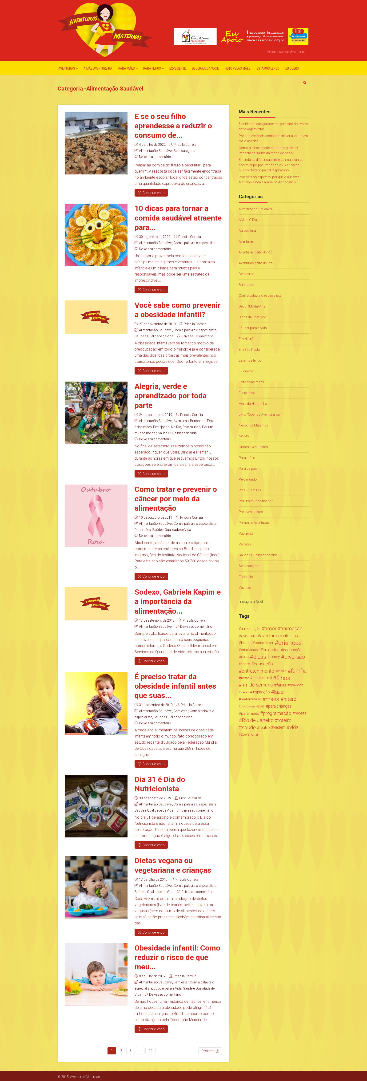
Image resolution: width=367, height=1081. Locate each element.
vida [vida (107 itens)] (294, 727)
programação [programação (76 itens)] (277, 713)
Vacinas (245, 587)
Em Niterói (246, 339)
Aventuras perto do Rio (256, 252)
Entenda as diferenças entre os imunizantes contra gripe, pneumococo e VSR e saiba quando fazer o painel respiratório (271, 165)
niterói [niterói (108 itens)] (290, 699)
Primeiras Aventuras (254, 523)
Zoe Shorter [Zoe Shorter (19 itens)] (249, 734)
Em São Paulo (249, 349)
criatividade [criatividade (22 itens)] (250, 650)
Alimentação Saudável (155, 151)
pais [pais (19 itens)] (261, 706)
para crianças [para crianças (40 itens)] (279, 706)
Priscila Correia (185, 144)
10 (150, 1050)
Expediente (177, 68)
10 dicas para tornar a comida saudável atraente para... (178, 218)
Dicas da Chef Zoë (252, 317)
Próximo (208, 1050)
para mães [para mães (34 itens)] (250, 713)
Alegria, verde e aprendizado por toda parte (171, 395)
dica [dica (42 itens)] (245, 657)
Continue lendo (151, 193)
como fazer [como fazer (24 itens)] (264, 643)
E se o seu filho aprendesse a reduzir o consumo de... (173, 126)
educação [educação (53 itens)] (263, 664)
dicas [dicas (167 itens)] (259, 657)
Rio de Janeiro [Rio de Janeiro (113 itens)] (258, 720)
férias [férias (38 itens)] (281, 685)
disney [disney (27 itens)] (274, 657)
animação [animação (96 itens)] (292, 628)
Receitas (245, 544)
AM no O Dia (248, 220)
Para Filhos (152, 68)
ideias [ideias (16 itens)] (245, 692)
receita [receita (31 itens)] (301, 713)
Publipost (246, 533)
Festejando (161, 426)
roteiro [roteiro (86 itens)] (284, 720)
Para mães (126, 68)
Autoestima (247, 231)
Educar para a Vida (168, 987)
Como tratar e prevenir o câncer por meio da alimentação (176, 498)
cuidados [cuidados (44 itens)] (271, 649)
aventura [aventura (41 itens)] (248, 635)
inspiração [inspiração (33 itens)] (261, 692)
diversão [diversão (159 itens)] (294, 657)
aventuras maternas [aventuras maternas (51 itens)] (279, 635)
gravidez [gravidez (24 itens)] (296, 685)
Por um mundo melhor (256, 501)
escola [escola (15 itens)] (281, 671)
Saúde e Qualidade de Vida (154, 336)
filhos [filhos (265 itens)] (283, 678)
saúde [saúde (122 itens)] (249, 727)
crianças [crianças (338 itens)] (290, 643)
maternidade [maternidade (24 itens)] (251, 699)
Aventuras (66, 68)
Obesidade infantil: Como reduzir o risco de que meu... (177, 956)
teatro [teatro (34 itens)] (264, 727)
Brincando (198, 420)
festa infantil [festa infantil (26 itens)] (262, 678)
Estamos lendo (268, 68)
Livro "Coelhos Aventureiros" (260, 414)
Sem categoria (184, 151)
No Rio (176, 426)
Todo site (246, 577)
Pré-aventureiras (251, 512)
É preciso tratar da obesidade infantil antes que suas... (175, 685)
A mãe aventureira (98, 68)
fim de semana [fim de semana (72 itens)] (257, 685)
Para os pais (248, 468)
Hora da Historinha (253, 404)
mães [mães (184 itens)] (272, 699)
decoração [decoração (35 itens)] (292, 649)
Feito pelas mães (238, 68)
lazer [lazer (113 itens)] (279, 692)
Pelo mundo (192, 426)
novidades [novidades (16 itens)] (248, 706)
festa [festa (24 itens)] (245, 678)
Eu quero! (292, 68)
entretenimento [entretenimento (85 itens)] (258, 671)
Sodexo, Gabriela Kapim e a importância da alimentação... (178, 601)
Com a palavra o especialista (195, 243)
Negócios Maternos (253, 425)
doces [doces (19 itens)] (245, 664)
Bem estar (181, 710)
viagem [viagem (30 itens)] (279, 727)
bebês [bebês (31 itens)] (246, 642)
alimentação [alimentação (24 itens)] (250, 629)
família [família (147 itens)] (299, 671)
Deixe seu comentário (155, 157)
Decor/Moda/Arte (205, 68)
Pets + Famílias (250, 490)
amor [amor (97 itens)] (270, 628)
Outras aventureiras (253, 447)
